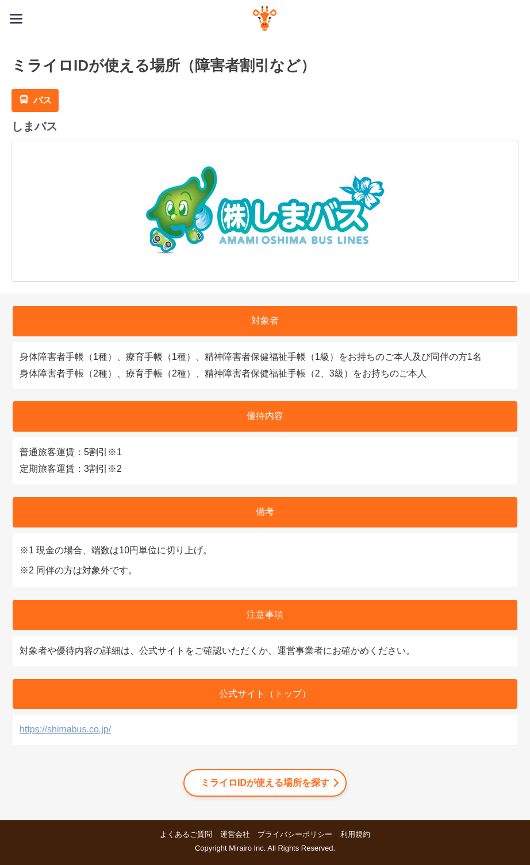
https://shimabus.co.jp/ (65, 729)
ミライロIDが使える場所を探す (265, 783)
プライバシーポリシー (295, 834)
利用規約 (355, 834)
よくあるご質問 (186, 834)
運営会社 (235, 834)
